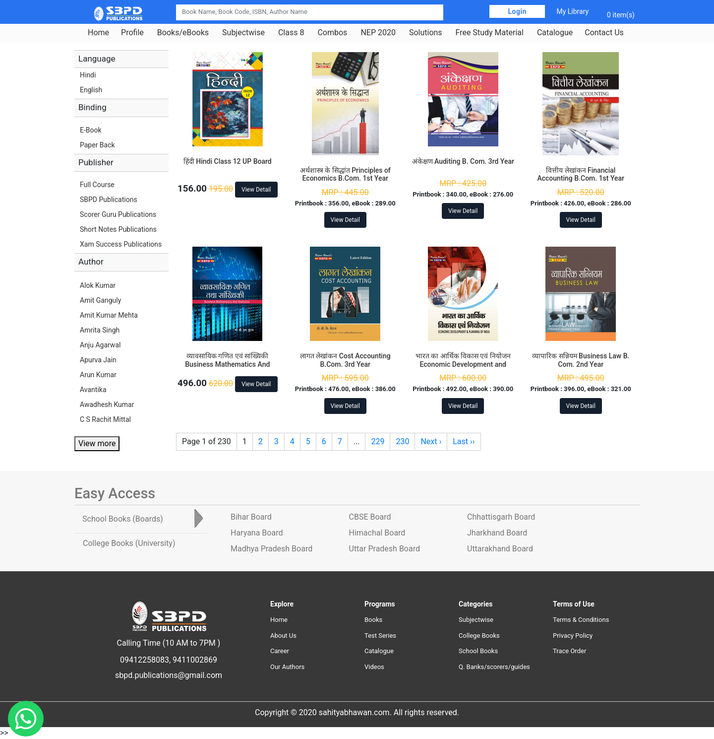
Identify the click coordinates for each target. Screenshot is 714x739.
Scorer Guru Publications (118, 214)
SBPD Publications (108, 199)
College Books (479, 635)
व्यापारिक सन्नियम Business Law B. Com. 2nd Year (580, 360)
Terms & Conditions (581, 619)
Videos (374, 667)
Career (279, 651)
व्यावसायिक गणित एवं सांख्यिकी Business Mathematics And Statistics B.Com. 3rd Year (227, 364)
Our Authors (287, 667)
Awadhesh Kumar (107, 404)
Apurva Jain (98, 360)
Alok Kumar (98, 285)
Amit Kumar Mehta (109, 315)
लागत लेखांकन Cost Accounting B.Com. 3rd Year (345, 360)
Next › (430, 441)
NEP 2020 (378, 32)
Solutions (425, 32)
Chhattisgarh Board (501, 517)
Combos (332, 32)
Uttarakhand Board (500, 548)
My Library (572, 11)
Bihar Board (251, 517)
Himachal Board (377, 532)
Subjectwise (243, 32)
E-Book (91, 130)
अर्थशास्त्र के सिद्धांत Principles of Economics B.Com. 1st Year (345, 174)
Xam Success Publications (121, 244)
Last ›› (464, 441)
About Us (283, 635)
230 (402, 441)
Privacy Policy (573, 635)
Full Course (97, 185)
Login (517, 11)
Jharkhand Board (497, 532)
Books (373, 619)
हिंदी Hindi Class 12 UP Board (227, 161)
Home (98, 32)
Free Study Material (490, 32)
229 (377, 441)
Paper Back (97, 145)
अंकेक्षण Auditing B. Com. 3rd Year (463, 161)
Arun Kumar (98, 375)
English (91, 90)
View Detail (256, 189)
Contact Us (604, 32)
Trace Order (569, 651)
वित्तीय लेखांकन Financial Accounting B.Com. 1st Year (580, 174)
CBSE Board (370, 517)
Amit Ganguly (100, 300)
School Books (478, 651)
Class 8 (291, 32)
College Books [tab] (129, 543)
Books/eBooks (183, 32)
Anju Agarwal (100, 345)
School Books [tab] (122, 519)
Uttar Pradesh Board (384, 548)
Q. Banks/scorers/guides (494, 667)
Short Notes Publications (118, 229)
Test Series (380, 635)
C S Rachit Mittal (105, 419)
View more (97, 443)
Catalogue (555, 32)
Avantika (93, 390)
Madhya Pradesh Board (271, 548)
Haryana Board (257, 532)
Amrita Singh (99, 330)
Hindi (88, 75)
